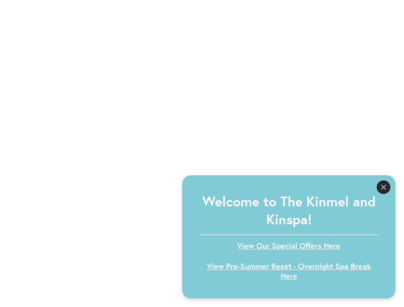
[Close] (383, 187)
